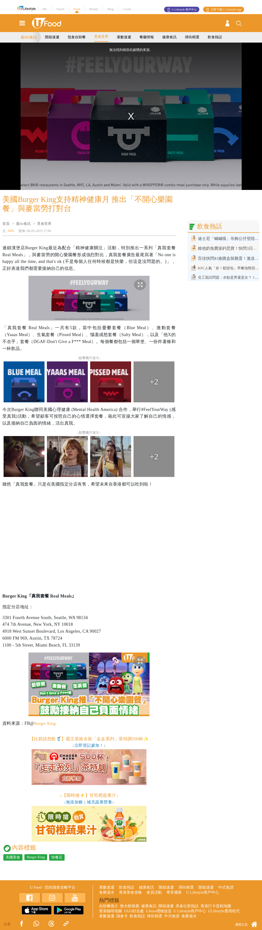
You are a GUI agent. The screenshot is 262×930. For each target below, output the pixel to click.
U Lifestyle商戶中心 (202, 892)
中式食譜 (226, 887)
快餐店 (56, 857)
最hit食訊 (23, 224)
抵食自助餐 (77, 37)
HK (45, 9)
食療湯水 (106, 892)
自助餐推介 (108, 906)
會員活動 (154, 892)
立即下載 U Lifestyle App (226, 9)
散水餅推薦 (129, 906)
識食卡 (122, 916)
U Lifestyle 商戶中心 (184, 9)
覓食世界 (101, 37)
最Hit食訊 (29, 37)
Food (77, 9)
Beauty (93, 9)
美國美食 (13, 857)
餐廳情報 (146, 37)
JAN (10, 231)
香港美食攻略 (130, 892)
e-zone (127, 9)
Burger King (45, 723)
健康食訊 (169, 37)
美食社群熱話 (187, 906)
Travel (60, 9)
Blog (110, 9)
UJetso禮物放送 (159, 911)
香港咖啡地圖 (110, 911)
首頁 (6, 224)
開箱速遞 (52, 37)
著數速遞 (124, 37)
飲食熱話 (215, 37)
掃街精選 (192, 37)
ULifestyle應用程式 (224, 911)
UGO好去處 (134, 911)
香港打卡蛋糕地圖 (216, 906)
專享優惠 (174, 892)
